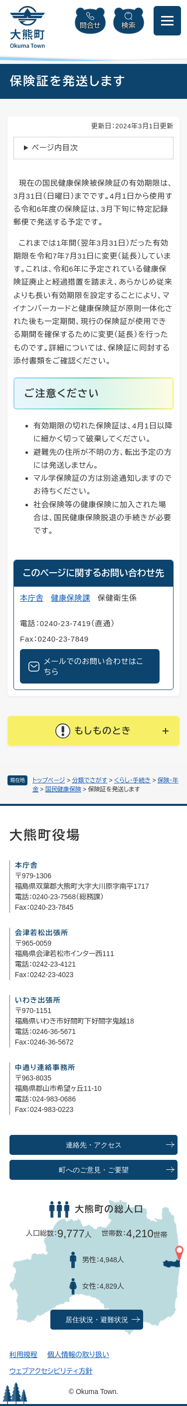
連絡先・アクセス (94, 1145)
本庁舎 (31, 598)
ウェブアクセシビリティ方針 (51, 1371)
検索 (129, 25)
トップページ (48, 780)
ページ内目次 (55, 147)
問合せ (90, 25)
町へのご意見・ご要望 (94, 1170)
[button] (93, 731)
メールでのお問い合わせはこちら (94, 666)
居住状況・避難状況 (96, 1320)
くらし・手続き (132, 780)
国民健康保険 (63, 789)
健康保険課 (70, 598)
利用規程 (23, 1355)
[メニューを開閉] (167, 20)
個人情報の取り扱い (78, 1355)
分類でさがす (89, 780)
